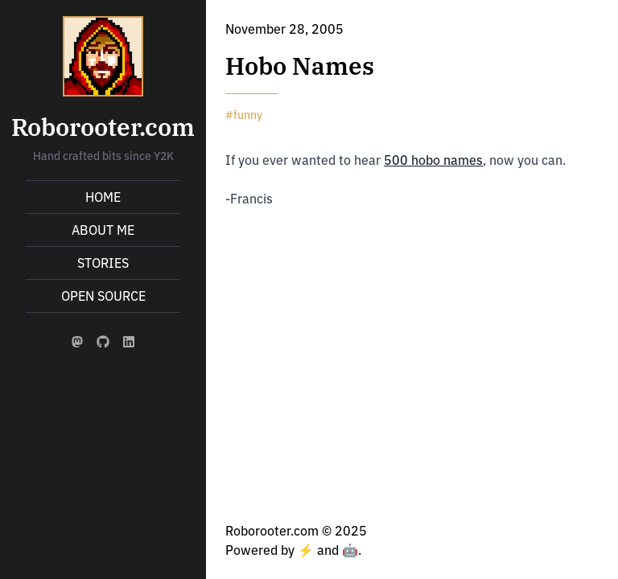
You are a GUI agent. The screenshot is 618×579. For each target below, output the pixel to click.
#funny (243, 115)
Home (103, 197)
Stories (103, 263)
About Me (103, 230)
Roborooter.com (103, 126)
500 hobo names (433, 160)
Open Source (103, 296)
